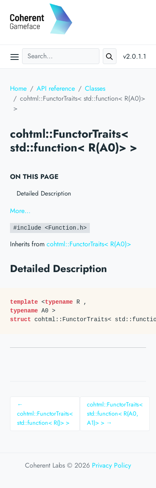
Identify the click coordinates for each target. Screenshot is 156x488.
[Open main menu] (14, 56)
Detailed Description (44, 193)
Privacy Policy (111, 465)
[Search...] (60, 56)
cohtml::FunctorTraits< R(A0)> (89, 244)
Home (18, 88)
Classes (95, 88)
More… (20, 211)
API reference (56, 88)
